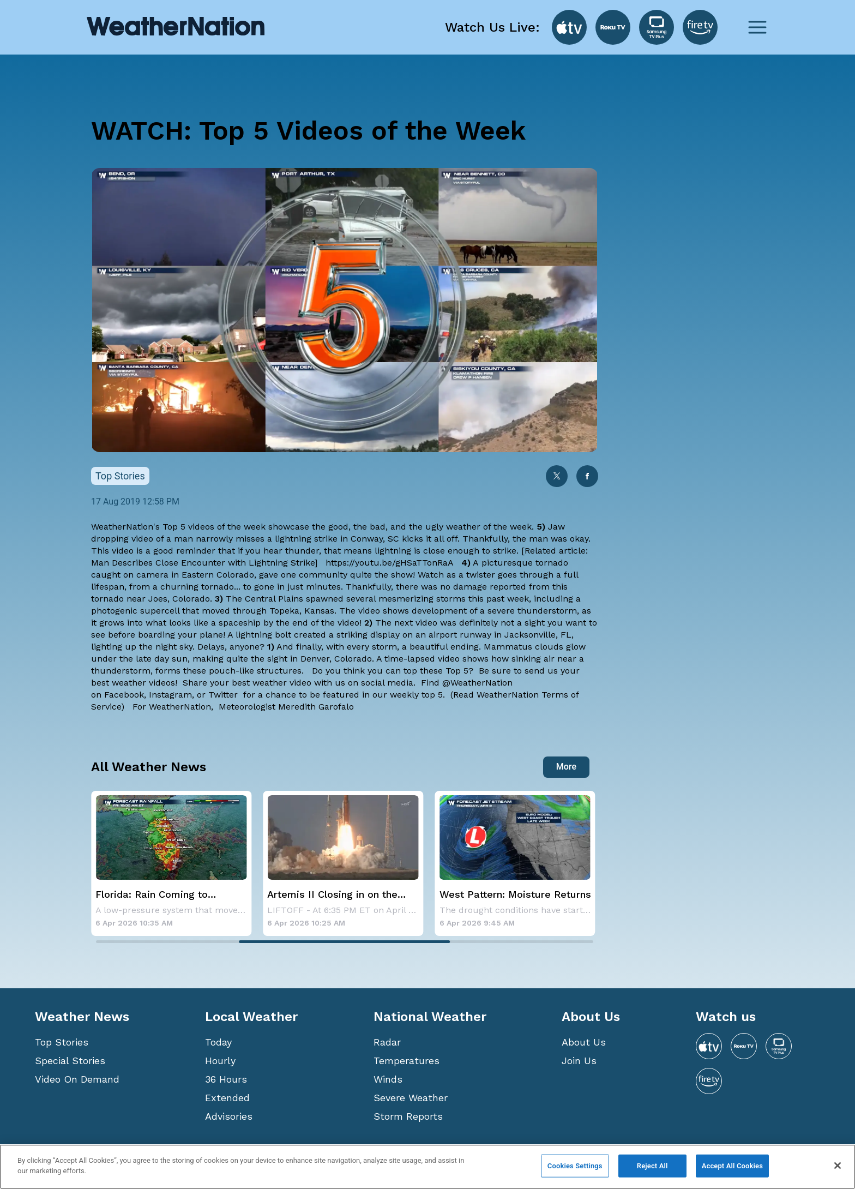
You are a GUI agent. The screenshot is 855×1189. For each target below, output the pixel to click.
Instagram (170, 694)
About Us (584, 1042)
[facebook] (587, 477)
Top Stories (61, 1042)
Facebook (124, 694)
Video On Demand (77, 1079)
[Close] (838, 1166)
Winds (388, 1079)
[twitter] (556, 477)
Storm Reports (408, 1116)
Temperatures (406, 1060)
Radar (387, 1042)
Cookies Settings (575, 1166)
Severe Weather (411, 1097)
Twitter (224, 694)
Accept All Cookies (732, 1166)
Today (218, 1042)
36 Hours (226, 1079)
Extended (227, 1097)
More (566, 766)
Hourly (220, 1060)
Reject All (652, 1166)
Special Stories (70, 1060)
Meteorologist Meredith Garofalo (286, 706)
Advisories (228, 1116)
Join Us (579, 1060)
